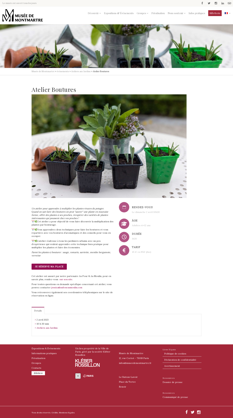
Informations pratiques (44, 353)
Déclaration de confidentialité (180, 359)
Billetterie (215, 13)
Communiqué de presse (175, 397)
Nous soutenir (175, 13)
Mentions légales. (67, 412)
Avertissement (172, 365)
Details (38, 310)
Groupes (141, 13)
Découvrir (93, 13)
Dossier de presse (173, 382)
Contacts (36, 367)
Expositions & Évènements (119, 13)
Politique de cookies (175, 353)
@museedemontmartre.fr (135, 363)
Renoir (122, 386)
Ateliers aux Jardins (47, 327)
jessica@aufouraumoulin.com (66, 287)
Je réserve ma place (49, 266)
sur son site (66, 279)
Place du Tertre (127, 381)
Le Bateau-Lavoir (128, 377)
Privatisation (158, 13)
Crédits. (54, 412)
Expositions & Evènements (46, 348)
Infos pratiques (197, 13)
